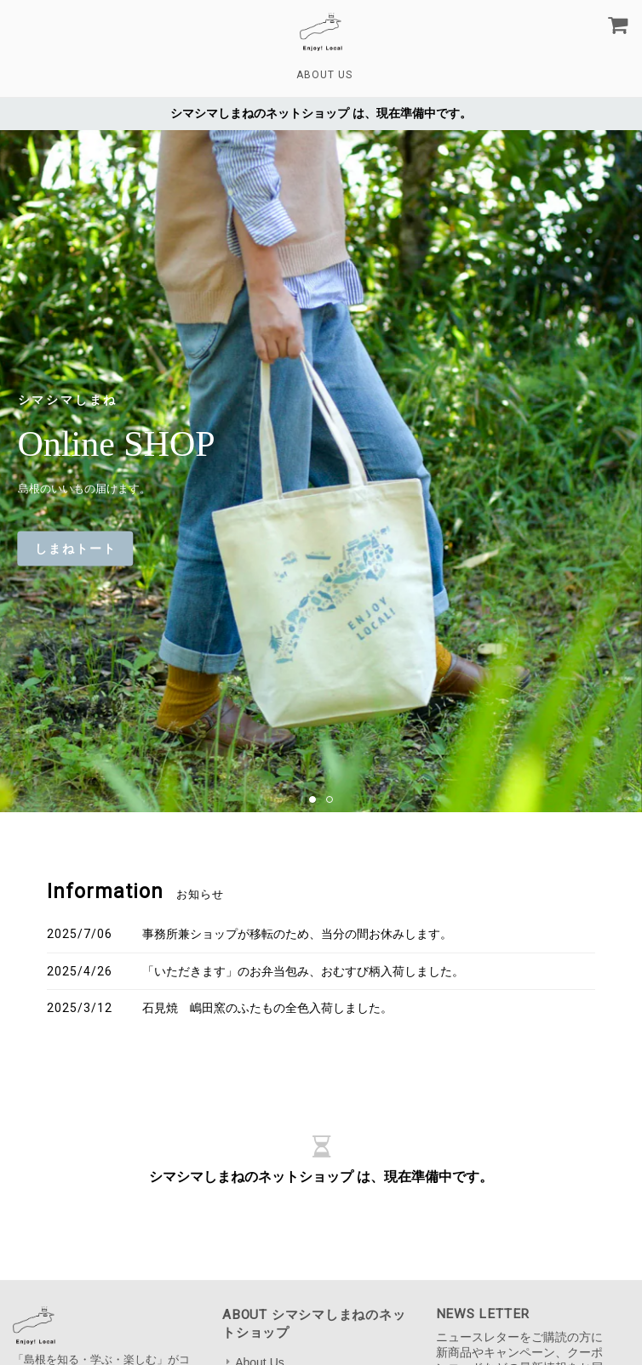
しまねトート (76, 548)
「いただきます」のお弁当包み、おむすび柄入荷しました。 (303, 971)
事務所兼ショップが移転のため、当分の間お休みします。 (297, 934)
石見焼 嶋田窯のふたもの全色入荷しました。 (267, 1008)
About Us (324, 75)
